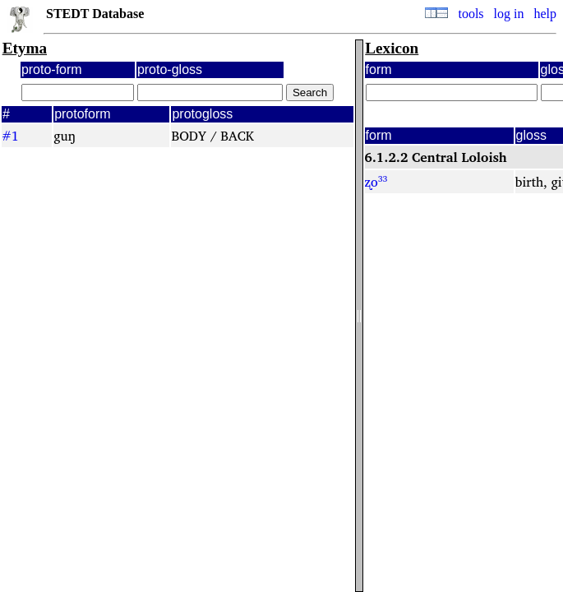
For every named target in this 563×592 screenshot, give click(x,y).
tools (470, 14)
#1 (10, 135)
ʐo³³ (376, 181)
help (544, 14)
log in (509, 14)
